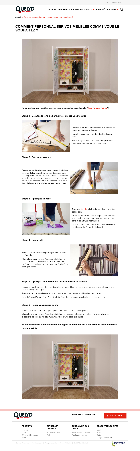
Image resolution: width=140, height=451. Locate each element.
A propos (112, 9)
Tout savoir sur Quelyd (80, 428)
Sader (99, 436)
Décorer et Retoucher (30, 436)
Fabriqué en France (79, 436)
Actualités (101, 9)
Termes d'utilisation (65, 443)
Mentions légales (37, 443)
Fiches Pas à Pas (53, 433)
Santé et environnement (81, 433)
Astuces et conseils (84, 9)
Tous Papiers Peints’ (97, 109)
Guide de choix (55, 9)
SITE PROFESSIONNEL (114, 2)
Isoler (24, 438)
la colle (84, 210)
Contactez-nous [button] (115, 416)
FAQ (48, 436)
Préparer (25, 430)
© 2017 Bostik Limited (81, 443)
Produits (67, 9)
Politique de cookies (51, 443)
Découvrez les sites (107, 427)
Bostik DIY (101, 433)
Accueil (18, 18)
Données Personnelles (23, 443)
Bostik (99, 430)
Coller (24, 433)
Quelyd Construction (104, 438)
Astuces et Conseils (52, 428)
